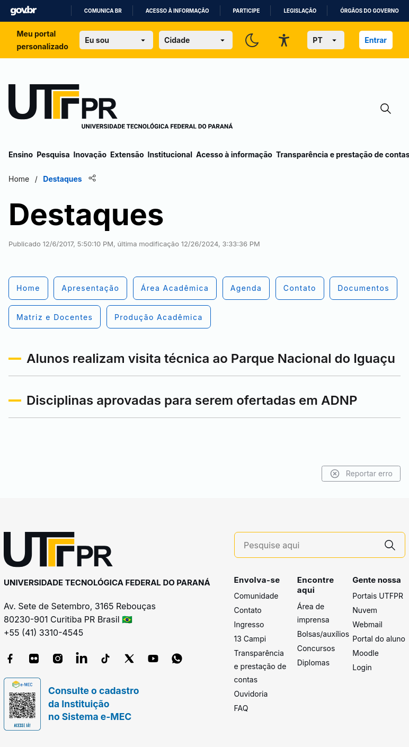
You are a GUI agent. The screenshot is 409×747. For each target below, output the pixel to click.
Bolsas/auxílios (323, 633)
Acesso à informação (177, 11)
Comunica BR (103, 11)
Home (18, 178)
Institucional (169, 154)
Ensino (20, 154)
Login (362, 667)
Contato (248, 610)
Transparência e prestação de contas (260, 666)
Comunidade (256, 595)
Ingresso (249, 624)
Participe (246, 11)
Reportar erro (361, 473)
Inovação (90, 154)
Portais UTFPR (377, 595)
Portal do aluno (378, 638)
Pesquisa (53, 154)
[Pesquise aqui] (309, 545)
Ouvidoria (251, 693)
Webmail (367, 624)
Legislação (299, 11)
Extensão (127, 154)
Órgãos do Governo (369, 11)
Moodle (365, 652)
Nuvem (364, 610)
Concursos (316, 648)
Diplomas (313, 662)
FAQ (241, 708)
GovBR (23, 11)
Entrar (375, 40)
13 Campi (250, 638)
